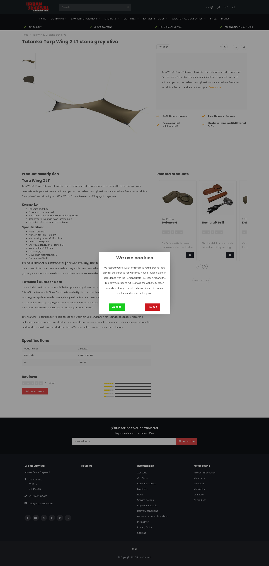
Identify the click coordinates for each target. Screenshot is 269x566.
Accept (116, 307)
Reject (153, 307)
